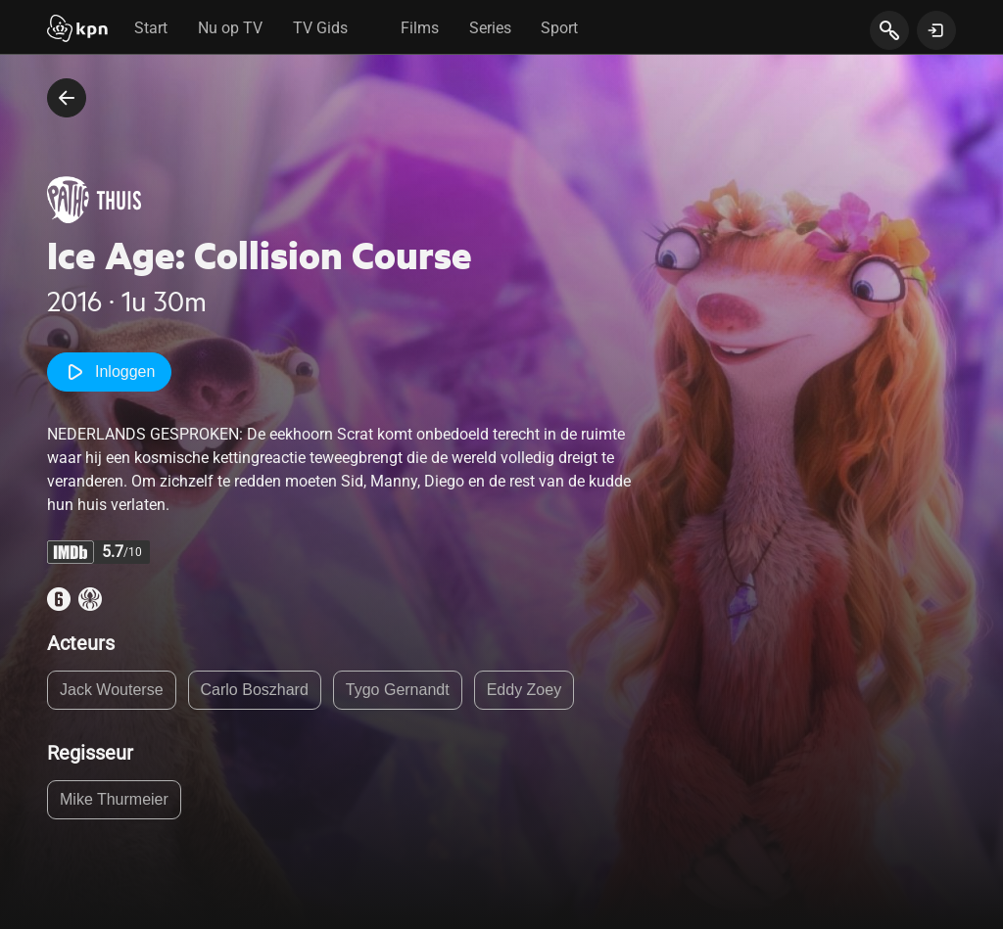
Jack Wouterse (112, 689)
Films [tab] (420, 28)
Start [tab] (150, 28)
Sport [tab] (559, 28)
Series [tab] (490, 28)
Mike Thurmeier (114, 799)
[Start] (77, 30)
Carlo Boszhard (255, 689)
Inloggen (109, 372)
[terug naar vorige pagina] (66, 97)
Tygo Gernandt (398, 689)
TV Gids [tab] (320, 28)
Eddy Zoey (524, 689)
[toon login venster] (936, 30)
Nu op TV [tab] (230, 28)
